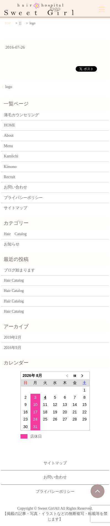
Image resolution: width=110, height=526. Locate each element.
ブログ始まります (19, 270)
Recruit (9, 177)
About (9, 135)
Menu (8, 146)
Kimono (10, 167)
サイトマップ (15, 208)
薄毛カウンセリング (21, 115)
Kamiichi (11, 156)
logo (8, 87)
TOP (7, 23)
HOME (9, 125)
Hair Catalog (15, 234)
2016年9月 (12, 348)
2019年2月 (12, 337)
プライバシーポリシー (23, 198)
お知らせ (11, 244)
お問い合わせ (15, 187)
